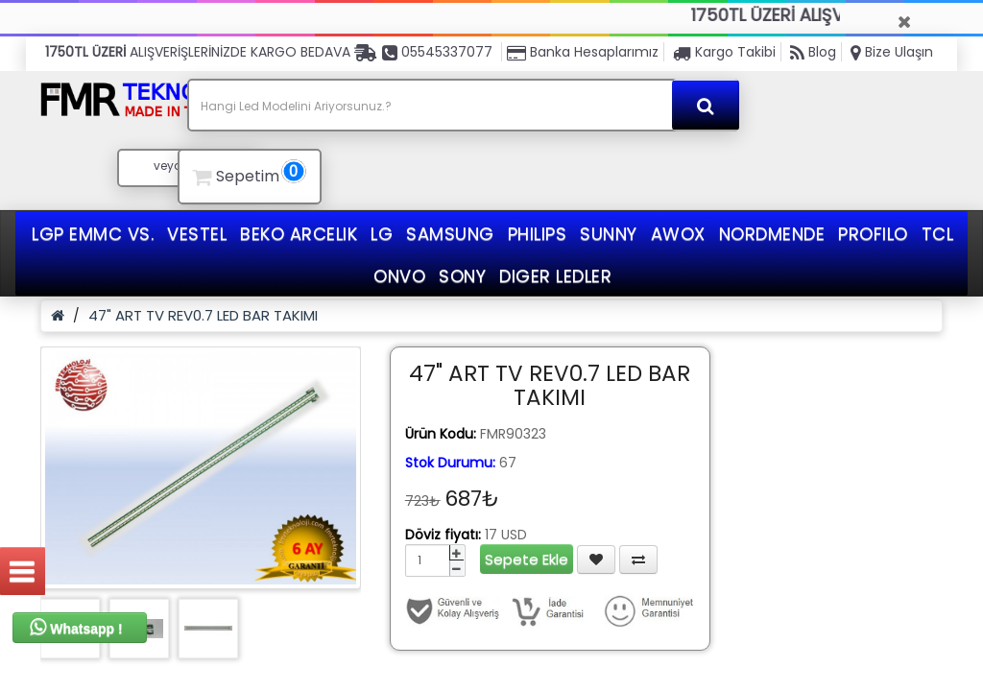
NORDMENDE (772, 234)
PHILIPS (537, 234)
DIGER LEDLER (555, 276)
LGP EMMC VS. (93, 234)
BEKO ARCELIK (298, 234)
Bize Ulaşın (892, 51)
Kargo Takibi (724, 51)
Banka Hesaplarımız (583, 51)
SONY (462, 276)
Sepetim (246, 173)
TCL (938, 234)
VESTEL (197, 234)
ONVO (399, 276)
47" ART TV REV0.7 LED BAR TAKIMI (203, 315)
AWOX (678, 234)
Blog (813, 51)
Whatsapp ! (76, 626)
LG (382, 234)
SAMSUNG (450, 234)
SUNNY (608, 234)
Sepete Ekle (526, 559)
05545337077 (437, 51)
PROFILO (873, 234)
